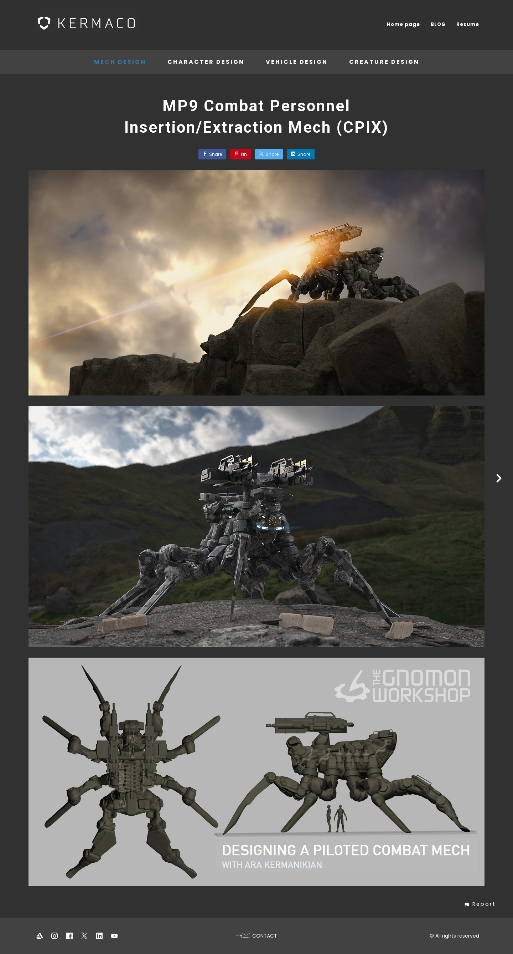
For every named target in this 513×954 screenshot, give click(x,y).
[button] (480, 904)
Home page (403, 24)
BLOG (438, 24)
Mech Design (120, 62)
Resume (467, 24)
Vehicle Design (297, 62)
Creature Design (384, 62)
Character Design (205, 62)
